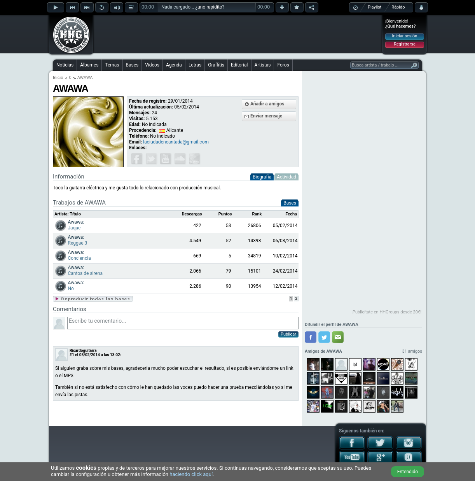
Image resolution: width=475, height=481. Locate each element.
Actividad (286, 177)
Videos (152, 65)
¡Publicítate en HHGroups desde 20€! (386, 312)
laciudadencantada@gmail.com (176, 142)
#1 (72, 355)
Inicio (58, 77)
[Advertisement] (237, 33)
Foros (283, 65)
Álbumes (89, 65)
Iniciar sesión (404, 35)
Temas (112, 65)
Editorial (239, 65)
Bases (132, 65)
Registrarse (404, 44)
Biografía (262, 177)
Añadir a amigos (267, 104)
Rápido (398, 7)
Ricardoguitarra (83, 350)
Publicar (288, 334)
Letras (195, 65)
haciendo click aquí (191, 474)
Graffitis (216, 65)
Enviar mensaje (266, 116)
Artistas (263, 65)
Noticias (64, 65)
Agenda (174, 65)
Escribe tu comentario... (183, 323)
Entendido (407, 471)
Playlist (374, 7)
